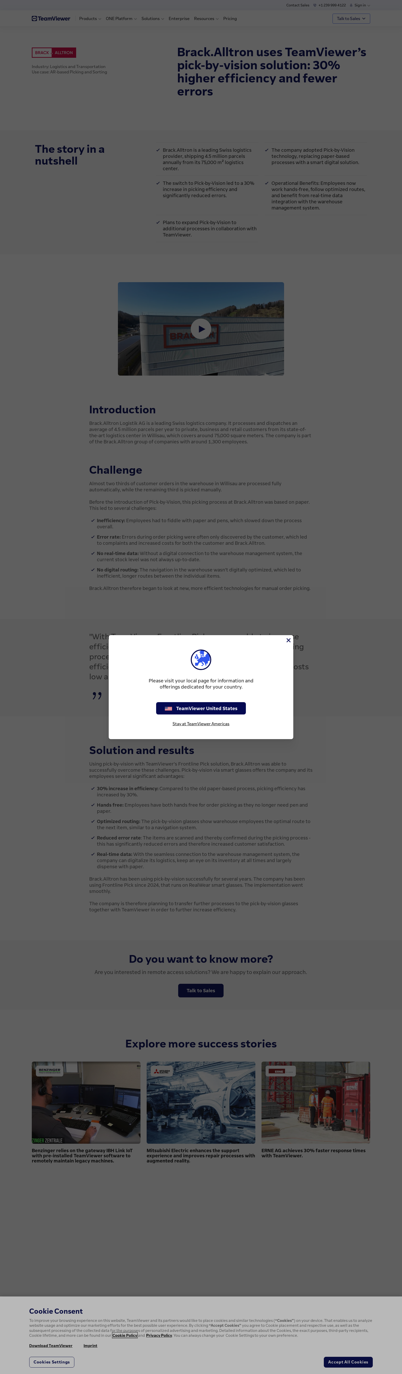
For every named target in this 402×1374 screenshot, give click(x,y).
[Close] (288, 640)
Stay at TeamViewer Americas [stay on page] (201, 724)
